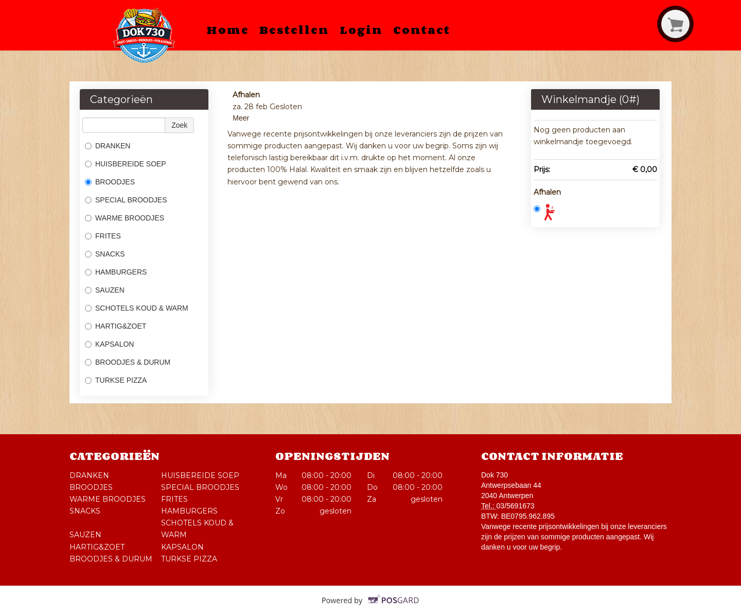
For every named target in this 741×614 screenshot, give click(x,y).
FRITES (103, 236)
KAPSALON (109, 344)
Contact (421, 30)
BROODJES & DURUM (127, 362)
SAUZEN (105, 290)
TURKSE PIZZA (116, 380)
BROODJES (110, 182)
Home (227, 30)
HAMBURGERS (116, 272)
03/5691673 (516, 506)
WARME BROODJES (124, 218)
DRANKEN (107, 146)
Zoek (179, 125)
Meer (241, 118)
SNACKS (105, 254)
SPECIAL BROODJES (126, 200)
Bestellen (294, 30)
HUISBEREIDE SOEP (125, 164)
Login (361, 30)
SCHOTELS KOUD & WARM (136, 308)
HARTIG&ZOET (115, 326)
